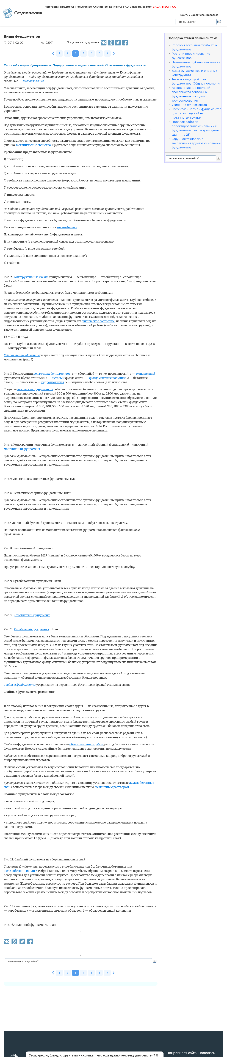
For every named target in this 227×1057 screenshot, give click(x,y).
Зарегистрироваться (204, 15)
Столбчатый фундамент (32, 615)
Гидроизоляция (33, 81)
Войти (184, 15)
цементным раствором (112, 787)
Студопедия (22, 13)
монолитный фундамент (22, 449)
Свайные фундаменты (20, 684)
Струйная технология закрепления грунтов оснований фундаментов (196, 143)
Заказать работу (140, 6)
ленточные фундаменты (35, 389)
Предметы (67, 6)
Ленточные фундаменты (22, 355)
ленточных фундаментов (52, 373)
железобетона (67, 227)
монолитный (145, 373)
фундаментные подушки (107, 378)
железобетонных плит (20, 871)
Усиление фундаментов (189, 105)
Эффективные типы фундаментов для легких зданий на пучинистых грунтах (196, 113)
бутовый (58, 378)
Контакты (115, 6)
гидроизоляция (52, 382)
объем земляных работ (86, 744)
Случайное (100, 6)
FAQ (126, 6)
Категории (52, 6)
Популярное (83, 6)
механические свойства (33, 145)
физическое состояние (98, 321)
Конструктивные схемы (30, 277)
